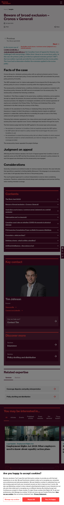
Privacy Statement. (40, 502)
